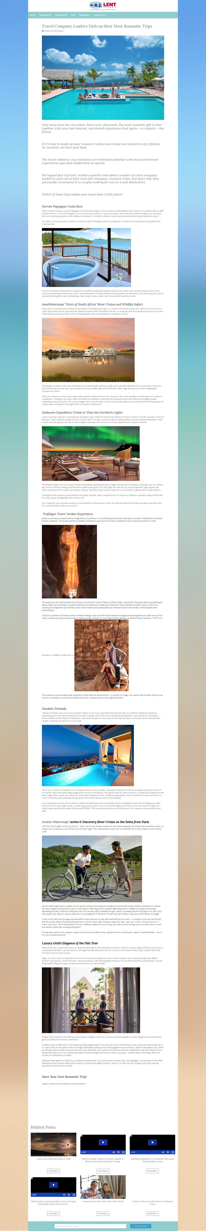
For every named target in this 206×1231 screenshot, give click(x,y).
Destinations (61, 15)
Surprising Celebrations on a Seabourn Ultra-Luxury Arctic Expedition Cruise (152, 1148)
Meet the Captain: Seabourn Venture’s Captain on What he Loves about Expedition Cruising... (103, 1148)
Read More (53, 1171)
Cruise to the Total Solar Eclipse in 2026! (53, 1146)
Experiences (45, 15)
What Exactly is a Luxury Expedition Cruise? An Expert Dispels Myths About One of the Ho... (53, 1190)
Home (33, 15)
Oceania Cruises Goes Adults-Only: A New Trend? (103, 1189)
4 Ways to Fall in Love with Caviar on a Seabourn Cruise (152, 1190)
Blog (73, 15)
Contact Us (99, 15)
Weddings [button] (85, 15)
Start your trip (141, 1226)
